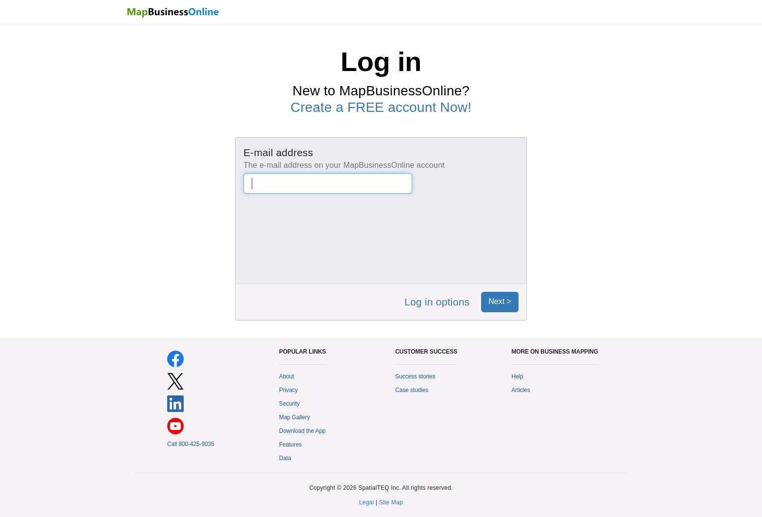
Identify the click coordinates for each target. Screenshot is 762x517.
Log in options (436, 301)
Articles (520, 390)
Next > (499, 301)
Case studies (411, 390)
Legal (366, 502)
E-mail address (278, 152)
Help (517, 376)
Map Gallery (294, 417)
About (286, 376)
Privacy (288, 390)
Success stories (415, 376)
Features (290, 444)
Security (289, 403)
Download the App (302, 431)
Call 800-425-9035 (190, 444)
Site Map (391, 502)
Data (285, 458)
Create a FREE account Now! (381, 107)
